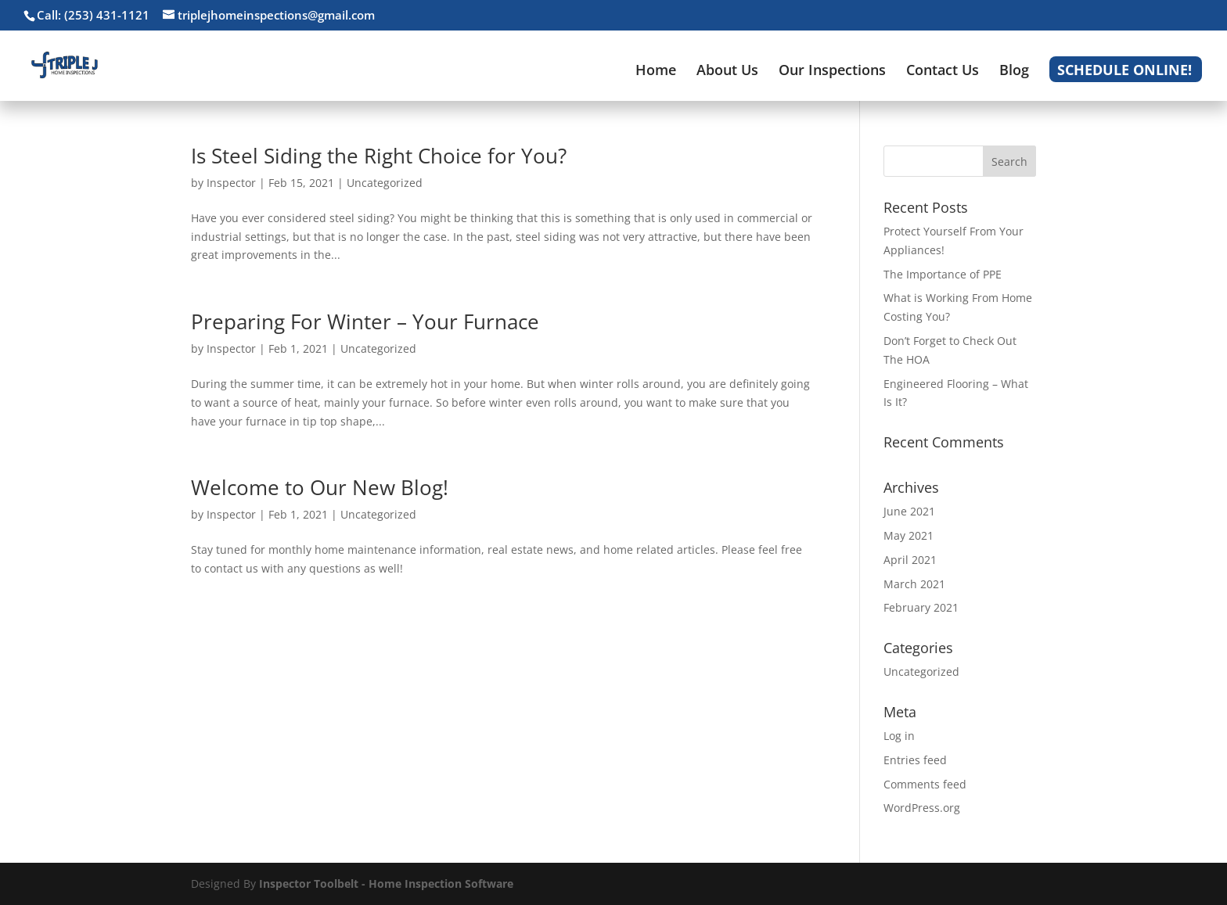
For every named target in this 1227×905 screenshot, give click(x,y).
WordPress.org (921, 807)
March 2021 (914, 583)
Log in (899, 735)
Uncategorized (385, 182)
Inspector (231, 182)
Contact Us (942, 71)
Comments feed (924, 784)
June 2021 (909, 511)
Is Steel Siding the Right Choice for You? (379, 156)
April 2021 (910, 559)
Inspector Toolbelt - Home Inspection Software (386, 883)
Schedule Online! (1124, 71)
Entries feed (915, 759)
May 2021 (908, 535)
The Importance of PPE (942, 274)
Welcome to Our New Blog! (319, 487)
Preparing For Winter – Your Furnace (365, 321)
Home (655, 71)
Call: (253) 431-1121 (93, 15)
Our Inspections (832, 71)
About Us (727, 71)
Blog (1014, 71)
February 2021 (921, 607)
